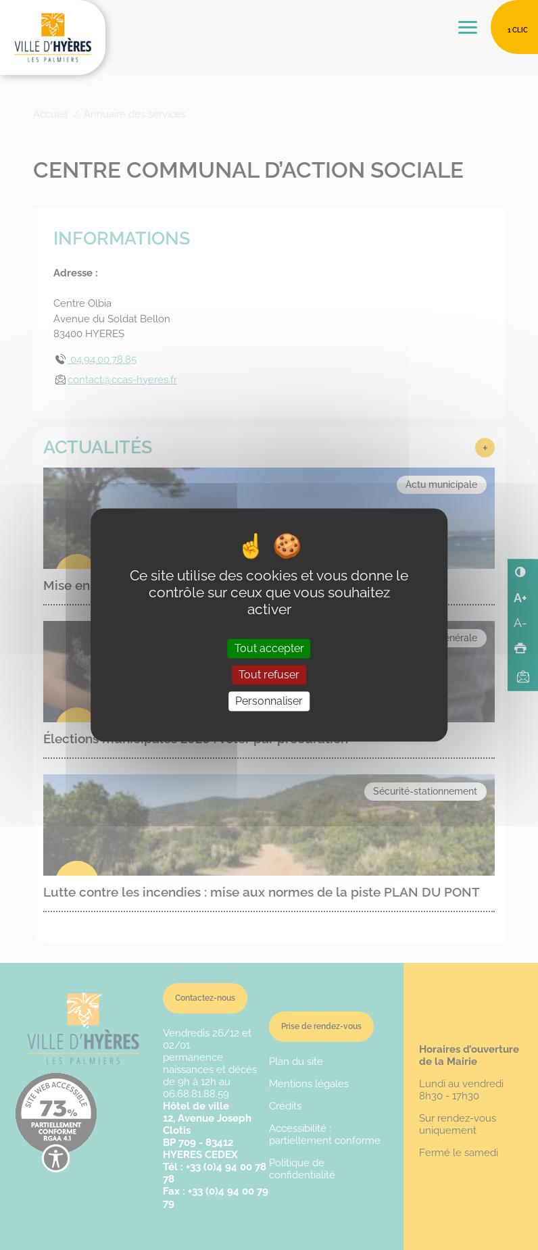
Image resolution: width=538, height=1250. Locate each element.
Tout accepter (269, 648)
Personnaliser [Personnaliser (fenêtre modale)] (269, 701)
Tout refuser (269, 674)
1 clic (518, 30)
